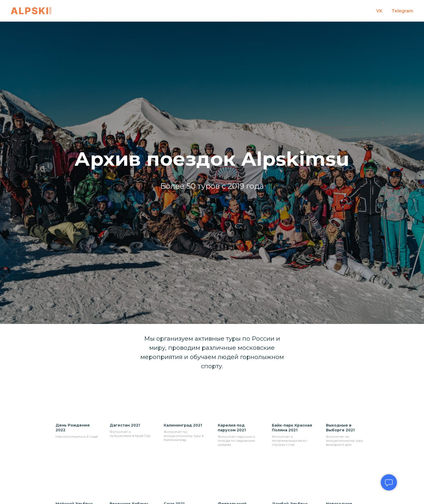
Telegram (402, 10)
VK (379, 10)
